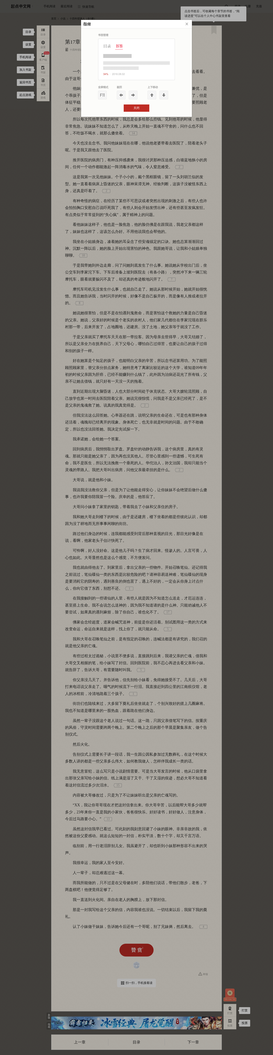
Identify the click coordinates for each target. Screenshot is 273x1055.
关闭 (136, 108)
